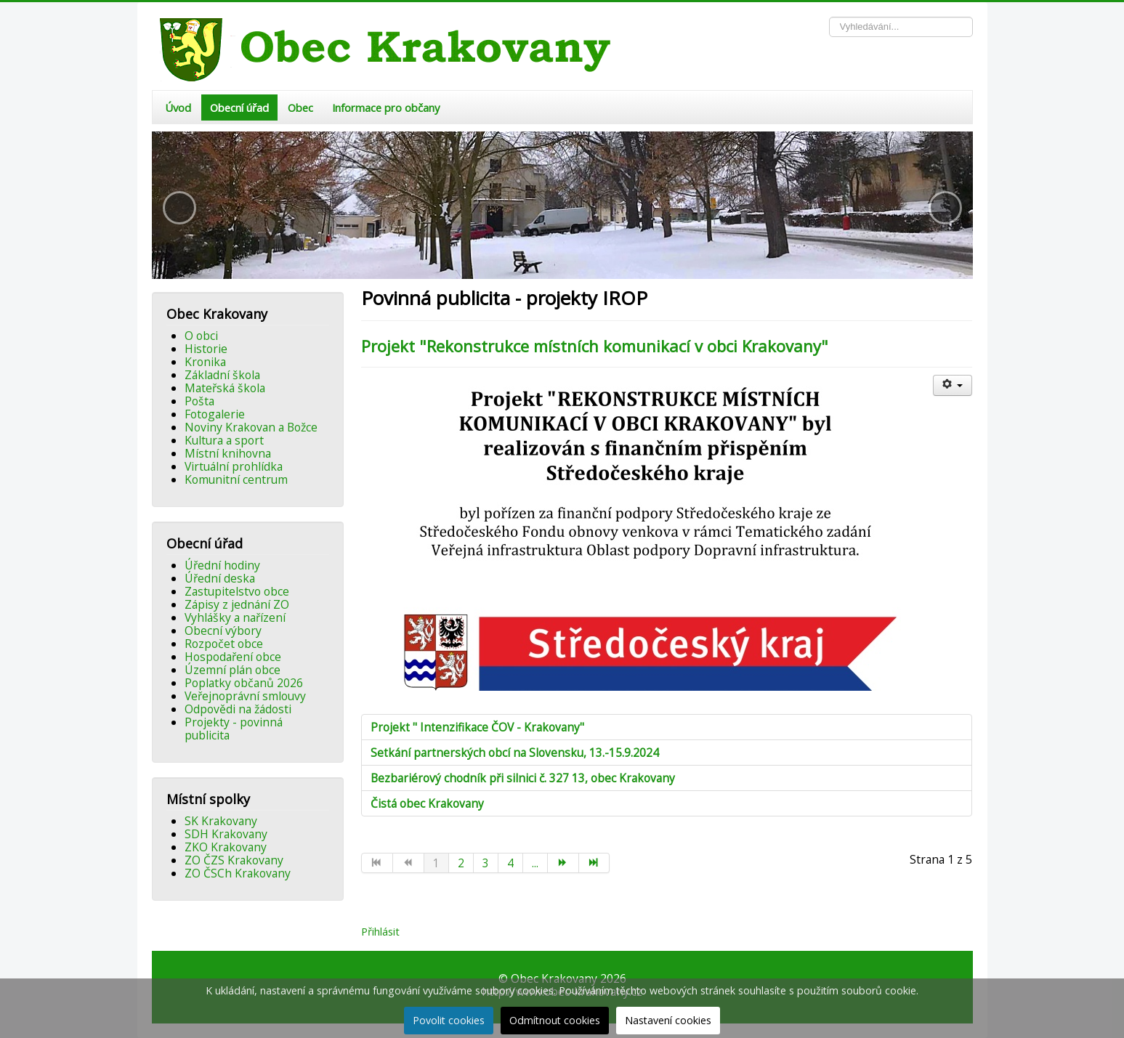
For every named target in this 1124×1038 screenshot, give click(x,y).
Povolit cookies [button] (449, 1020)
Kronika (205, 362)
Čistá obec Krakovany (427, 803)
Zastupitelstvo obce (237, 591)
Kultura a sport (224, 440)
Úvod (178, 107)
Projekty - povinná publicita (234, 728)
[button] (179, 207)
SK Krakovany (221, 821)
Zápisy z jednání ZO (237, 604)
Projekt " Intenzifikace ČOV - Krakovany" (477, 727)
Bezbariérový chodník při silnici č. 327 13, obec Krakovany (523, 778)
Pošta (199, 401)
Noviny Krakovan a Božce (251, 427)
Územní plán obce (232, 670)
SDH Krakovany (226, 834)
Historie (206, 349)
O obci (201, 336)
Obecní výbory (223, 630)
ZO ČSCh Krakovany (238, 873)
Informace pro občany (386, 107)
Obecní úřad (239, 107)
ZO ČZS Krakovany (234, 860)
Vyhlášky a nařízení (235, 617)
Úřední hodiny (222, 565)
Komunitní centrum (236, 479)
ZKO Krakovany (226, 847)
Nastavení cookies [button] (668, 1020)
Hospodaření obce (233, 657)
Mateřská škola (225, 388)
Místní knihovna (228, 453)
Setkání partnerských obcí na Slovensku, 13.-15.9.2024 (515, 753)
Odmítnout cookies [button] (554, 1020)
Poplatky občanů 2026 (244, 683)
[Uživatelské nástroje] (953, 385)
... (535, 863)
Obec (300, 107)
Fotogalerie (215, 414)
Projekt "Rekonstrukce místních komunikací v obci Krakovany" (594, 346)
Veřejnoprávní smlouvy (245, 696)
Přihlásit (380, 931)
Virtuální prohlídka (234, 466)
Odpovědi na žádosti (238, 709)
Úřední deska (220, 578)
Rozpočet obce (224, 644)
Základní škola (222, 375)
